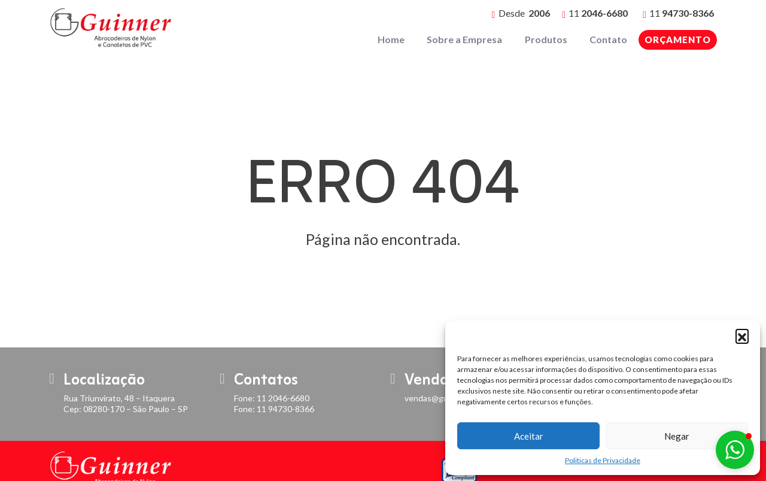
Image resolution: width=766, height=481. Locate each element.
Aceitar (528, 436)
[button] (742, 335)
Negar (676, 436)
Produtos (547, 39)
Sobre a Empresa (466, 39)
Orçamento (678, 39)
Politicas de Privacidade (602, 460)
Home (394, 39)
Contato (609, 39)
